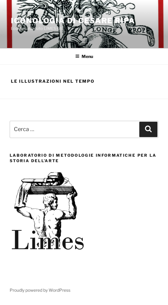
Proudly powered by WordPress (40, 290)
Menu (84, 56)
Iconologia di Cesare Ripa (73, 20)
